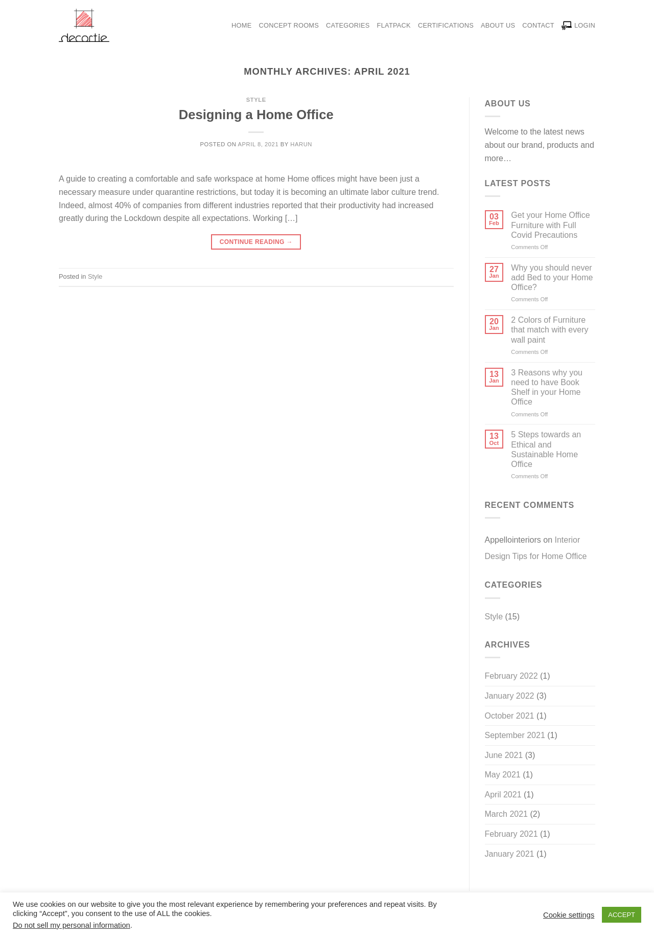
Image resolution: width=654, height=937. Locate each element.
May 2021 (503, 774)
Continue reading (256, 242)
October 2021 (509, 715)
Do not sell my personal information (71, 925)
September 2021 (515, 735)
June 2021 (504, 755)
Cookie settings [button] (568, 915)
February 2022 (511, 676)
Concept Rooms (289, 25)
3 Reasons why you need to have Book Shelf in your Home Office (546, 387)
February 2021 (511, 834)
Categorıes (348, 25)
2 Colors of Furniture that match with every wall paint (549, 330)
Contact (538, 25)
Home (241, 25)
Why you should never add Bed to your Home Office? (552, 277)
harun (301, 144)
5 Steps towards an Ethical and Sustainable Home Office (546, 449)
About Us (498, 25)
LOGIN (578, 25)
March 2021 (506, 814)
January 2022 (509, 695)
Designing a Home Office (256, 114)
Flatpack (394, 25)
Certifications (446, 25)
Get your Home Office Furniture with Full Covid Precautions (550, 225)
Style (256, 100)
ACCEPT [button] (621, 915)
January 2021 (509, 854)
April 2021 (503, 794)
